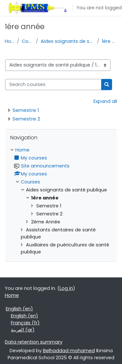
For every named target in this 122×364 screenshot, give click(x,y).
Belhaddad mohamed (69, 350)
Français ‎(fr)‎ (25, 323)
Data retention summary (33, 342)
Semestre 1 (25, 110)
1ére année (109, 41)
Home (9, 41)
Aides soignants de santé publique (67, 41)
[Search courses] (53, 84)
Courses (27, 41)
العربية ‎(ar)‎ (23, 330)
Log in (66, 288)
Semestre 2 (26, 118)
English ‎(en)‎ (19, 309)
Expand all (105, 101)
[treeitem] (61, 201)
